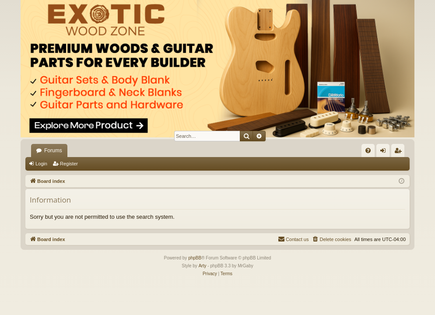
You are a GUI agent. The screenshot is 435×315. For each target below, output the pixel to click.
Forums (53, 150)
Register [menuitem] (399, 152)
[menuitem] (368, 150)
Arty (203, 265)
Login (41, 163)
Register (69, 163)
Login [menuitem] (384, 152)
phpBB (194, 258)
